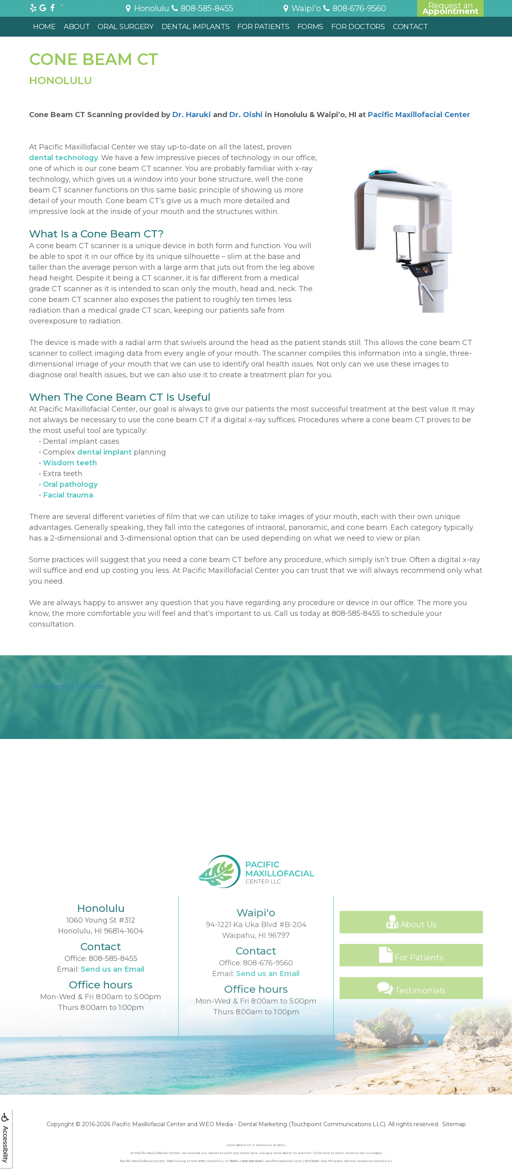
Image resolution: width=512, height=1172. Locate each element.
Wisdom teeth (70, 463)
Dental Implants (196, 26)
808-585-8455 (356, 613)
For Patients (263, 26)
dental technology (63, 157)
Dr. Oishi (246, 114)
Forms (310, 26)
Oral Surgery (125, 26)
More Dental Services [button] (67, 686)
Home (44, 26)
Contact (410, 26)
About (77, 26)
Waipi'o (301, 8)
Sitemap (454, 1124)
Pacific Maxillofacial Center (419, 114)
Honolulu (146, 8)
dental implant (104, 452)
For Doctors (358, 26)
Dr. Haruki (191, 114)
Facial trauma (68, 495)
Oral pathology (70, 484)
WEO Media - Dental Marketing (243, 1124)
